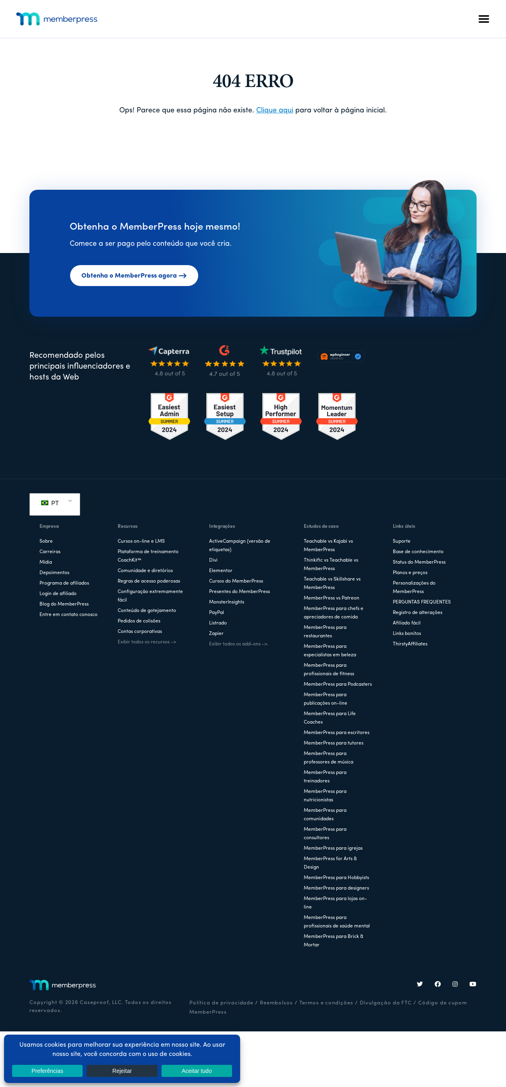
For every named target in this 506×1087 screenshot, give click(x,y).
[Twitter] (420, 985)
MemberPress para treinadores (325, 777)
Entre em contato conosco (68, 614)
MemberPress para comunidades (325, 814)
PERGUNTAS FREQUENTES (422, 602)
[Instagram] (455, 985)
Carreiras (49, 552)
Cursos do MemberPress (236, 581)
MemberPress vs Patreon (331, 598)
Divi (213, 560)
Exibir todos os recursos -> (147, 642)
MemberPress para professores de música (328, 758)
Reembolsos (276, 1003)
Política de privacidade (221, 1003)
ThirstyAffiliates (410, 644)
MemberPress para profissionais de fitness (329, 669)
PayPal (216, 612)
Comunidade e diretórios (145, 570)
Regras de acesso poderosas (149, 581)
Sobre (46, 541)
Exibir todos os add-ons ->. (238, 644)
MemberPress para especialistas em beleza (330, 651)
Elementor (220, 570)
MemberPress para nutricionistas (325, 796)
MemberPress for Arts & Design (330, 863)
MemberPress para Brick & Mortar (333, 941)
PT (50, 503)
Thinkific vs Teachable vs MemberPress (331, 564)
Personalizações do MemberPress (414, 587)
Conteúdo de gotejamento (147, 610)
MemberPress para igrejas (333, 848)
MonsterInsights (226, 602)
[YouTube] (473, 985)
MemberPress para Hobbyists (336, 877)
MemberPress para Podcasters (338, 684)
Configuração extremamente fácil (150, 596)
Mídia (45, 562)
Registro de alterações (417, 612)
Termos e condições (326, 1003)
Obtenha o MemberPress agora (134, 276)
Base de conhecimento (418, 552)
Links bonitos (407, 633)
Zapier (216, 633)
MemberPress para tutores (333, 743)
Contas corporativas (140, 631)
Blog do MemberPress (64, 604)
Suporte (402, 541)
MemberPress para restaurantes (325, 632)
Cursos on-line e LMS (141, 541)
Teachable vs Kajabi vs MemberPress (328, 545)
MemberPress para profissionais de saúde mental (337, 922)
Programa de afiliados (64, 583)
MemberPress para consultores (325, 833)
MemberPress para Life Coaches (330, 718)
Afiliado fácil (407, 623)
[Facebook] (438, 985)
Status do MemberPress (419, 562)
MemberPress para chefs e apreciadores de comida (333, 613)
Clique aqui (274, 110)
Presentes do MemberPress (239, 591)
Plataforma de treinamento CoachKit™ (148, 556)
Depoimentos (54, 572)
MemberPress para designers (336, 888)
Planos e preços (410, 572)
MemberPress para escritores (336, 732)
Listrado (218, 623)
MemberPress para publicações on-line (325, 699)
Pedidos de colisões (139, 621)
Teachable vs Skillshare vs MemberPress (332, 583)
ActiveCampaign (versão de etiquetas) (239, 545)
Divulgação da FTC (386, 1003)
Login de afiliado (58, 593)
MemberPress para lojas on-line (335, 903)
